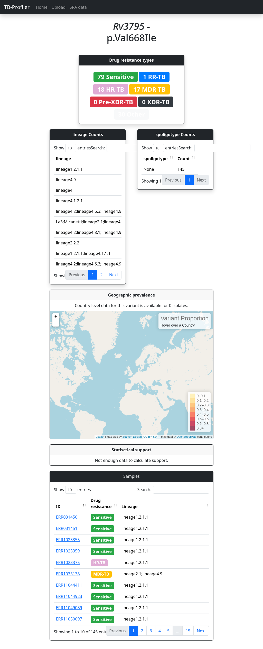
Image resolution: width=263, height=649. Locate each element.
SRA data (78, 7)
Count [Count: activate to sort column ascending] (183, 158)
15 (188, 631)
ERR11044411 (69, 585)
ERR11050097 (69, 619)
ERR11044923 (69, 596)
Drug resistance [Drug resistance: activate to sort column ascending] (101, 503)
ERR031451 (67, 528)
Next (113, 275)
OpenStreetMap (186, 436)
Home (42, 7)
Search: (127, 148)
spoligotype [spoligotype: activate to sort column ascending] (156, 158)
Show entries (72, 148)
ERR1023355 (68, 539)
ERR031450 (67, 517)
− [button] (55, 323)
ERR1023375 (68, 562)
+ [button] (55, 316)
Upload (58, 7)
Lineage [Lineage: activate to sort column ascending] (129, 506)
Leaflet (100, 436)
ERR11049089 (69, 607)
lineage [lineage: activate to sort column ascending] (63, 158)
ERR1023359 (68, 551)
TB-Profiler (17, 7)
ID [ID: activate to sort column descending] (58, 506)
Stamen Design (132, 436)
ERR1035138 (68, 574)
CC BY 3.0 (150, 436)
